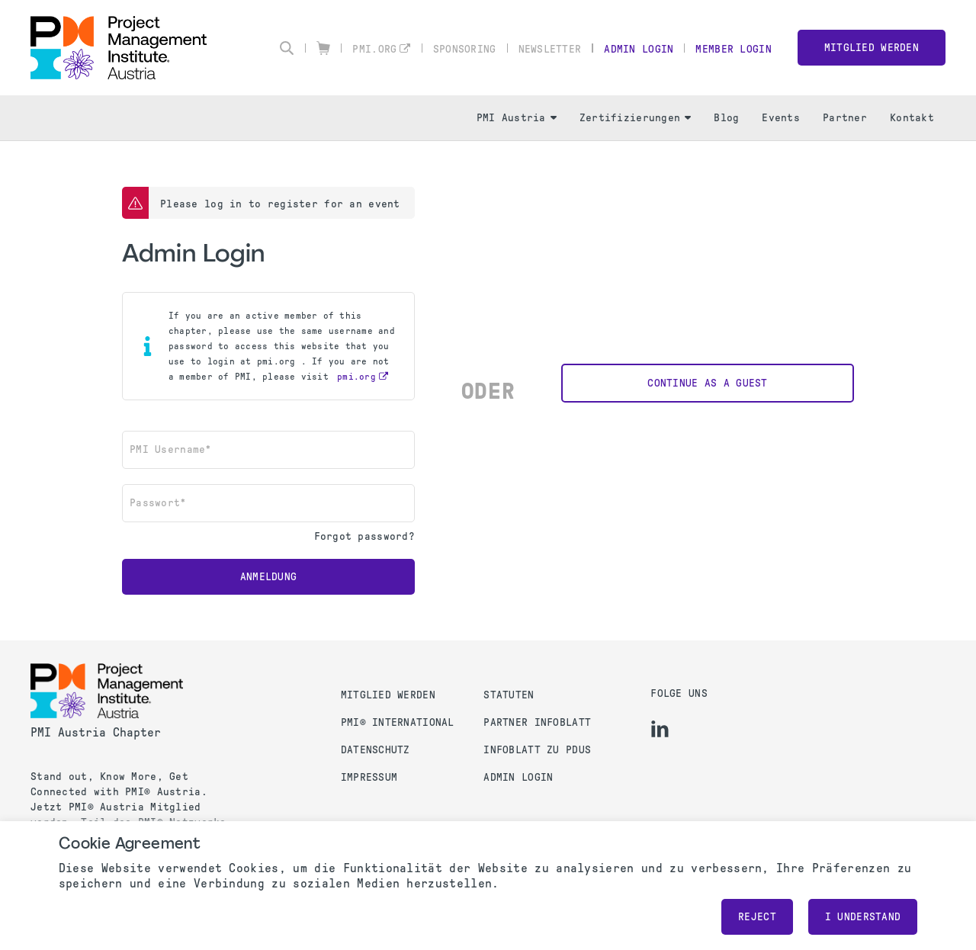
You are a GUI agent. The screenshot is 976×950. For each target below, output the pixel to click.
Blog (726, 118)
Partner (845, 118)
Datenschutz (375, 750)
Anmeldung (268, 577)
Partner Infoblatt (537, 722)
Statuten (508, 695)
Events (781, 118)
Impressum (369, 777)
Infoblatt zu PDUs (537, 750)
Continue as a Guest (707, 383)
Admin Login (638, 49)
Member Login (733, 49)
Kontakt (912, 118)
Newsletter (550, 49)
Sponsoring (464, 49)
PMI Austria (517, 118)
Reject (757, 917)
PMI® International (397, 722)
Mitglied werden (871, 47)
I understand (863, 917)
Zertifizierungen (635, 118)
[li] (659, 729)
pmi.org (374, 49)
